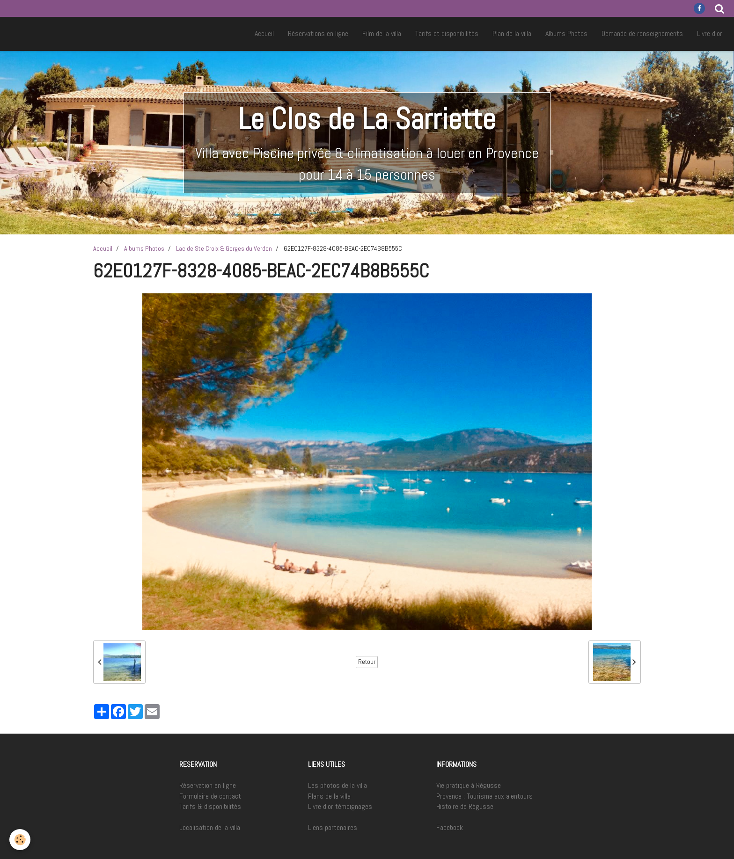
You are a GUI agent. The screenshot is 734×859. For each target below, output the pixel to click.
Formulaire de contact (210, 796)
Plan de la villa (511, 33)
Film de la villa (381, 33)
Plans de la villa (329, 796)
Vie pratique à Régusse (468, 785)
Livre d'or (709, 33)
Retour (366, 662)
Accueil (264, 33)
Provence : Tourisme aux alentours (484, 796)
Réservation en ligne (207, 785)
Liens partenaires (332, 827)
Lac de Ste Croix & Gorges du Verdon (224, 248)
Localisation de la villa (209, 827)
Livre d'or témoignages (340, 806)
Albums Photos (566, 33)
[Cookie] (19, 839)
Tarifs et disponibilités (446, 33)
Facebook (449, 827)
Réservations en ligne (318, 33)
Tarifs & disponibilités (210, 806)
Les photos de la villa (337, 785)
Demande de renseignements (642, 33)
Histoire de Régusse (464, 806)
